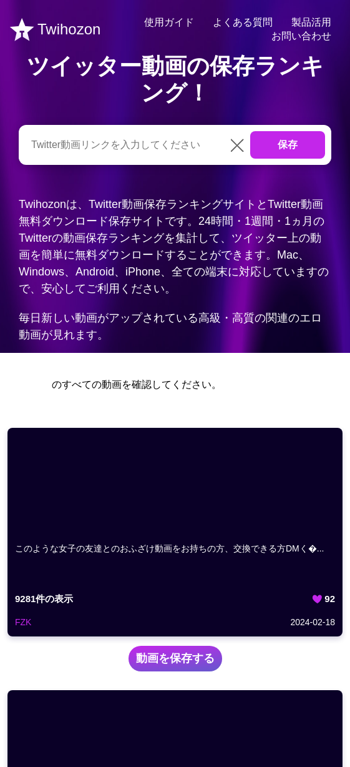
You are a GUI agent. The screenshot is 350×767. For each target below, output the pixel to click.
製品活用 (311, 22)
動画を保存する (175, 658)
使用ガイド (169, 22)
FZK (23, 622)
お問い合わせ (301, 36)
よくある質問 (243, 22)
